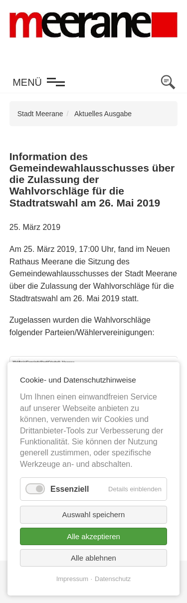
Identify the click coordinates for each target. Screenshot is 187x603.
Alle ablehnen (93, 558)
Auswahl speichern (93, 514)
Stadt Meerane (40, 114)
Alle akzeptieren (93, 536)
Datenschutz (113, 579)
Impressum (72, 579)
